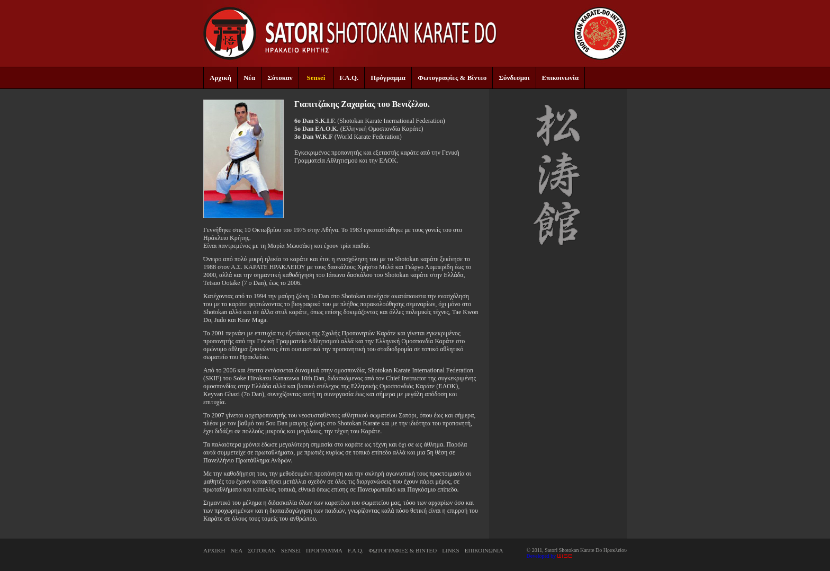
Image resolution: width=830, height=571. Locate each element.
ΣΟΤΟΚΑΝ (262, 550)
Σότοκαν (279, 78)
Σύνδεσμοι (514, 78)
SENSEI (291, 550)
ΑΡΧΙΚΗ (214, 550)
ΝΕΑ (237, 550)
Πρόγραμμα (388, 78)
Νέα (249, 78)
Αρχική (220, 78)
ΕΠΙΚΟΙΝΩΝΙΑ (484, 550)
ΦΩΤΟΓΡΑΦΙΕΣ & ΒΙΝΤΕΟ (402, 550)
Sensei (316, 78)
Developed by (549, 556)
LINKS (450, 550)
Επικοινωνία (560, 78)
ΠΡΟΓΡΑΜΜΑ (324, 550)
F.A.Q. (348, 78)
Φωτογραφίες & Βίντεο (452, 78)
